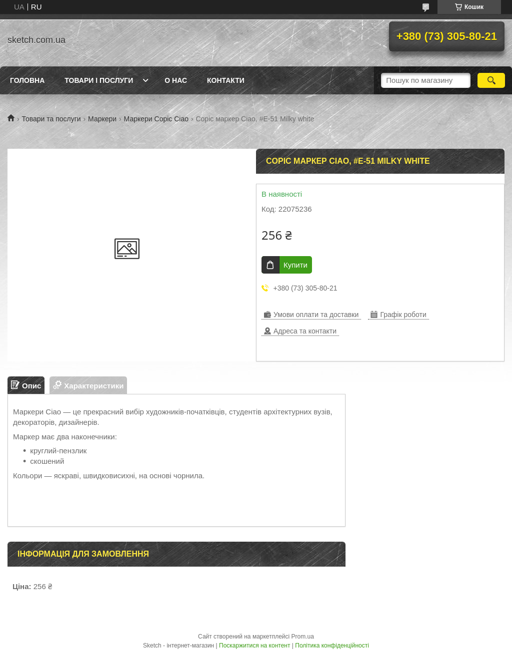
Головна (27, 80)
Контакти (225, 80)
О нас (175, 80)
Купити (296, 265)
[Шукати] (491, 80)
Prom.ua (303, 636)
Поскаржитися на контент (254, 645)
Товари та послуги (51, 119)
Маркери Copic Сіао (156, 119)
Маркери (102, 119)
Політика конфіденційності (332, 645)
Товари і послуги (98, 80)
